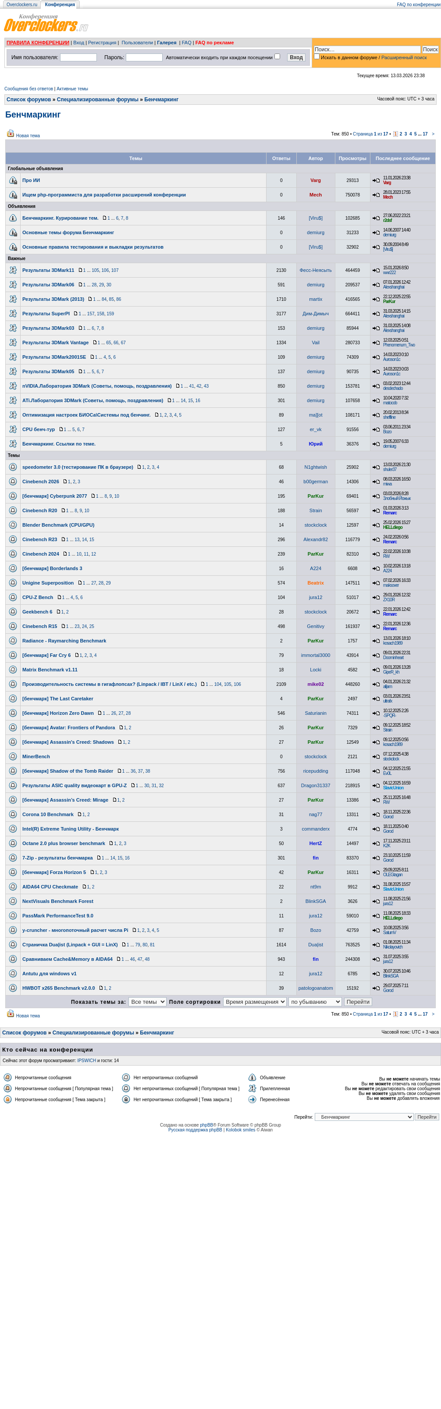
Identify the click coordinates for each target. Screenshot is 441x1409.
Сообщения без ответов (28, 88)
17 (425, 134)
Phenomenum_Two (399, 344)
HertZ (315, 843)
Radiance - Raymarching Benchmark (64, 640)
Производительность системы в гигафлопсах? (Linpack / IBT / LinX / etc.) (109, 684)
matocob (390, 402)
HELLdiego (392, 527)
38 (147, 771)
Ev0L (387, 773)
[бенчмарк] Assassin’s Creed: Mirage (65, 800)
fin (315, 857)
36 (133, 771)
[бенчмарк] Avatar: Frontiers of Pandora (68, 727)
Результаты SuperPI (46, 313)
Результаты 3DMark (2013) (53, 299)
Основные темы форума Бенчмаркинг (68, 232)
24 (84, 626)
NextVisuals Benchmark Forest (57, 901)
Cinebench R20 (39, 510)
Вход (78, 42)
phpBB (206, 1125)
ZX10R (389, 599)
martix (315, 299)
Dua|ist (315, 944)
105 (95, 270)
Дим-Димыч (315, 313)
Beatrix (316, 582)
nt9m (315, 886)
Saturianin (316, 713)
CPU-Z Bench (37, 597)
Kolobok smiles (240, 1129)
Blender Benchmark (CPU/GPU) (58, 525)
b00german (315, 481)
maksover (390, 585)
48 (147, 959)
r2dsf (387, 220)
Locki (315, 669)
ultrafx (387, 701)
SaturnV (389, 932)
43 (206, 386)
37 (140, 771)
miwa (387, 484)
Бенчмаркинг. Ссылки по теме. (59, 443)
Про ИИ (31, 180)
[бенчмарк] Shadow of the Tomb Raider (67, 771)
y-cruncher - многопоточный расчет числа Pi (75, 930)
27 (93, 583)
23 (77, 626)
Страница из (370, 134)
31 (154, 785)
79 (137, 944)
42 (198, 386)
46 (132, 959)
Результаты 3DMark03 (48, 328)
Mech (315, 194)
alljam (387, 686)
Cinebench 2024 (40, 553)
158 (100, 313)
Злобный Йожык (396, 498)
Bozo (387, 431)
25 (91, 626)
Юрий (316, 443)
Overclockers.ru (22, 4)
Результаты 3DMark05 (48, 371)
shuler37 (389, 469)
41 (191, 386)
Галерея (166, 42)
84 (104, 299)
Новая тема (28, 135)
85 (111, 299)
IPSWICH (86, 1060)
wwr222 (389, 272)
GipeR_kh (391, 672)
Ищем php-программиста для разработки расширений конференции (104, 194)
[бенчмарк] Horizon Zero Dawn (58, 713)
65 (108, 342)
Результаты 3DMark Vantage (55, 342)
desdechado (393, 388)
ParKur (389, 301)
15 (190, 400)
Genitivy (315, 626)
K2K (386, 845)
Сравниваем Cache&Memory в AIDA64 (67, 959)
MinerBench (36, 756)
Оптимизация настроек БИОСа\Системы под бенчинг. (86, 414)
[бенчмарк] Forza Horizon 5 (54, 872)
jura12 (316, 597)
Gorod (388, 816)
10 (116, 496)
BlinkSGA (316, 901)
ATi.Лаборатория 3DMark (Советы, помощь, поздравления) (92, 400)
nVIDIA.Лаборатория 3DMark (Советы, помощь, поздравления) (97, 386)
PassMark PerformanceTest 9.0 (57, 915)
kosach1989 (392, 643)
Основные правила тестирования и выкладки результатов (93, 247)
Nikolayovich (392, 947)
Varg (315, 180)
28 (94, 284)
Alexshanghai (393, 287)
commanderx (316, 828)
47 (140, 959)
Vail (316, 342)
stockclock (316, 525)
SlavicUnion (393, 787)
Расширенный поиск (404, 57)
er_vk (316, 429)
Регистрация (102, 42)
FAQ (187, 42)
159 (110, 313)
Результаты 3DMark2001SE (54, 357)
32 (161, 785)
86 (118, 299)
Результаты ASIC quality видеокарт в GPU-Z (74, 785)
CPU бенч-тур (38, 429)
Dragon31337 (316, 785)
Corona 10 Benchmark (48, 814)
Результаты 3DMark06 (48, 284)
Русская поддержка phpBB (195, 1129)
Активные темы (72, 88)
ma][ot (316, 414)
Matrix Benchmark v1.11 (50, 669)
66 (116, 342)
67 (123, 342)
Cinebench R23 (39, 539)
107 (115, 270)
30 (109, 284)
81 (152, 944)
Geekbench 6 (37, 611)
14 (183, 400)
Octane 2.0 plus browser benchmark (63, 843)
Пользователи (137, 42)
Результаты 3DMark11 (48, 270)
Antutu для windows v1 (49, 973)
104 (218, 684)
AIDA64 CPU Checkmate (50, 886)
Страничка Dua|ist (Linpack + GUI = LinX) (70, 944)
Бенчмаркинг (161, 99)
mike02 (316, 684)
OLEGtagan (392, 874)
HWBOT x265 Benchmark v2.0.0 (58, 988)
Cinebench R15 (39, 626)
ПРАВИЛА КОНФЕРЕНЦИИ (38, 42)
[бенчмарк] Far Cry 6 (46, 655)
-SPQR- (389, 715)
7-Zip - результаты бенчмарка (57, 857)
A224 (315, 568)
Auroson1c (391, 359)
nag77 (316, 814)
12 (93, 554)
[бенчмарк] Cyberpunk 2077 (54, 496)
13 (77, 539)
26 (113, 713)
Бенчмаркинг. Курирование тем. (60, 218)
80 (144, 944)
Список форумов (29, 99)
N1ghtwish (315, 467)
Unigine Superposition (48, 582)
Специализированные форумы (98, 99)
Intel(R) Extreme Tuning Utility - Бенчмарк (70, 828)
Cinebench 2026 (40, 481)
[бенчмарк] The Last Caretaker (57, 698)
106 (105, 270)
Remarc (390, 512)
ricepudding (315, 771)
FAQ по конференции (419, 4)
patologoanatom (316, 988)
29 (101, 284)
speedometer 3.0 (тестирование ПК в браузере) (77, 467)
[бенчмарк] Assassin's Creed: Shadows (68, 742)
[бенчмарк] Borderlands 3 (52, 568)
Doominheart (393, 657)
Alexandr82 (315, 539)
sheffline (389, 417)
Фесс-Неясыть (316, 270)
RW (386, 556)
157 (91, 313)
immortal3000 (316, 655)
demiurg (315, 232)
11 (86, 554)
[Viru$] (316, 218)
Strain (315, 510)
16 (198, 400)
